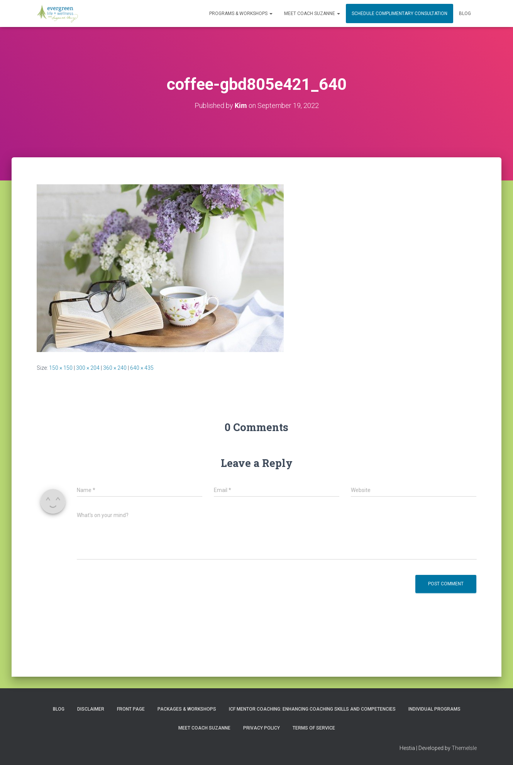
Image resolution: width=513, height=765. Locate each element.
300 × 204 (88, 368)
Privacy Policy (261, 728)
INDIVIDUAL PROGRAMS (434, 709)
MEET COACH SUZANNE (312, 13)
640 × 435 (142, 368)
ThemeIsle (464, 748)
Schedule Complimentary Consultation (399, 13)
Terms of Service (314, 728)
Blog (465, 13)
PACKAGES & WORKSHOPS (186, 709)
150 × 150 (61, 368)
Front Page (131, 709)
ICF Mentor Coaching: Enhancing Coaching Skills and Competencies (312, 709)
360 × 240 (115, 368)
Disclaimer (90, 709)
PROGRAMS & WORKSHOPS (241, 13)
